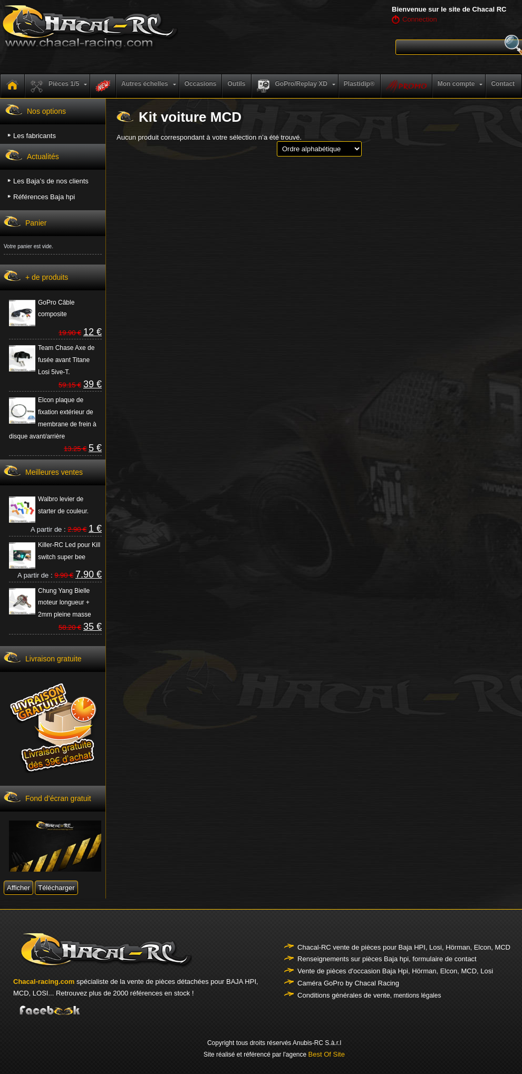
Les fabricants (34, 136)
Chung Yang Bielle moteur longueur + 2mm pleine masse (64, 603)
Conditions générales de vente (343, 995)
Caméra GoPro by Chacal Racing (348, 983)
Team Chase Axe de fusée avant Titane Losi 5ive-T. (66, 360)
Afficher (18, 888)
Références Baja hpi (44, 197)
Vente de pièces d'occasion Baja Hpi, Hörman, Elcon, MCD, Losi (395, 971)
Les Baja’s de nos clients (51, 181)
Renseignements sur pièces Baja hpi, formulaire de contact (387, 959)
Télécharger (56, 888)
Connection (419, 19)
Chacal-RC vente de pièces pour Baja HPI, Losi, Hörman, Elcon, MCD (403, 947)
